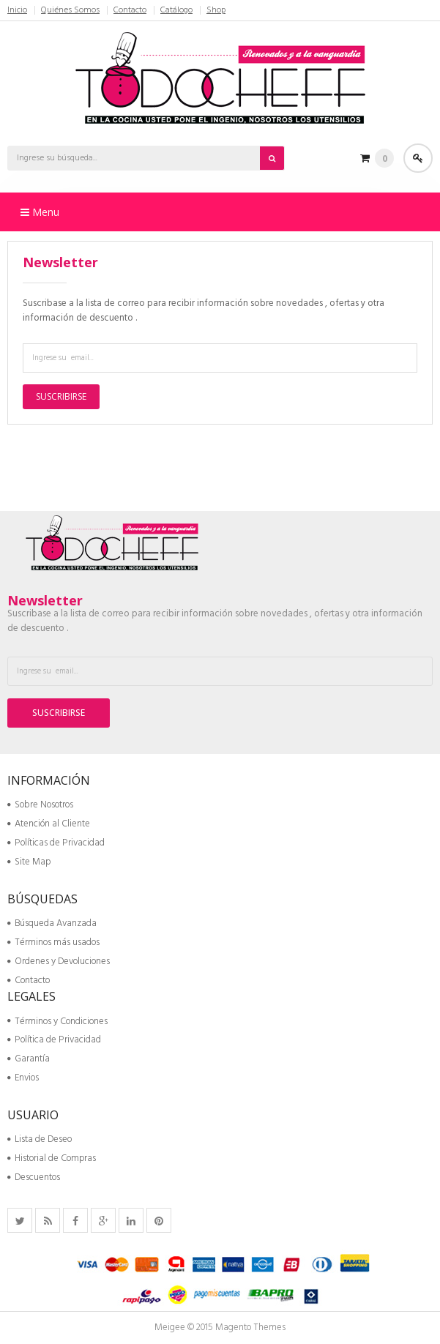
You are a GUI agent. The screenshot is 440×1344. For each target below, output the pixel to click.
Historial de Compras (51, 1158)
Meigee (169, 1327)
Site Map (29, 862)
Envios (23, 1078)
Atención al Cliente (48, 824)
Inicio (17, 10)
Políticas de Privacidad (56, 843)
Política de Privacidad (54, 1040)
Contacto (129, 10)
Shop (215, 10)
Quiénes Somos (70, 10)
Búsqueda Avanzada (52, 923)
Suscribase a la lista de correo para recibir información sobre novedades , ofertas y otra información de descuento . (203, 311)
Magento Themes (250, 1327)
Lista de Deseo (39, 1139)
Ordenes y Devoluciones (58, 961)
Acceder (418, 158)
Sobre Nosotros (40, 805)
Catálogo (176, 10)
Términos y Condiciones (57, 1021)
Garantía (28, 1059)
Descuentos (33, 1177)
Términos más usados (53, 942)
